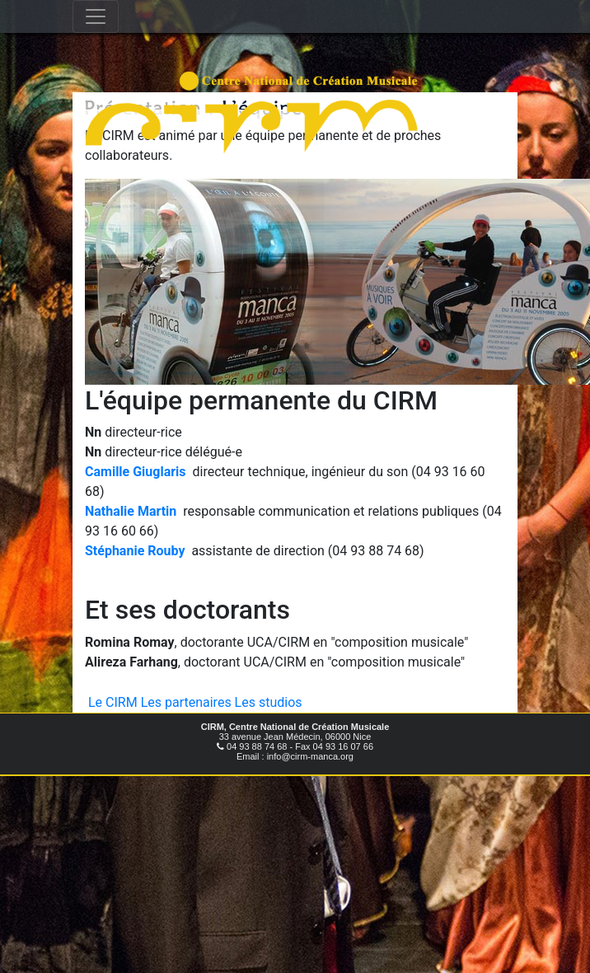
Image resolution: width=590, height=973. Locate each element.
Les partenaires (186, 702)
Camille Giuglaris (135, 471)
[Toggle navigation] (96, 16)
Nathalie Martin (130, 511)
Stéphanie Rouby (135, 551)
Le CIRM (113, 702)
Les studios (268, 702)
